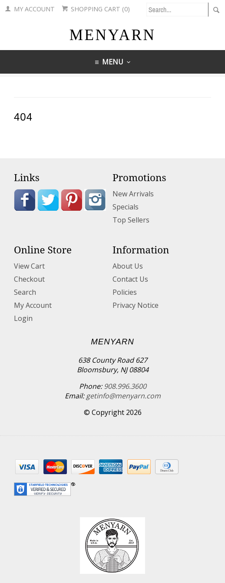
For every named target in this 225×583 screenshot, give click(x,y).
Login (23, 318)
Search (25, 292)
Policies (124, 292)
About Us (127, 266)
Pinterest (72, 200)
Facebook (25, 200)
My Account (30, 9)
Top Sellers (130, 220)
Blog (25, 222)
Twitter (48, 200)
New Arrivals (133, 194)
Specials (125, 207)
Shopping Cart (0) (96, 9)
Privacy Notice (135, 305)
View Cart (29, 266)
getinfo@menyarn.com (123, 396)
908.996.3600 (125, 386)
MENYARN (112, 35)
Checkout (29, 279)
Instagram (95, 200)
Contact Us (130, 279)
